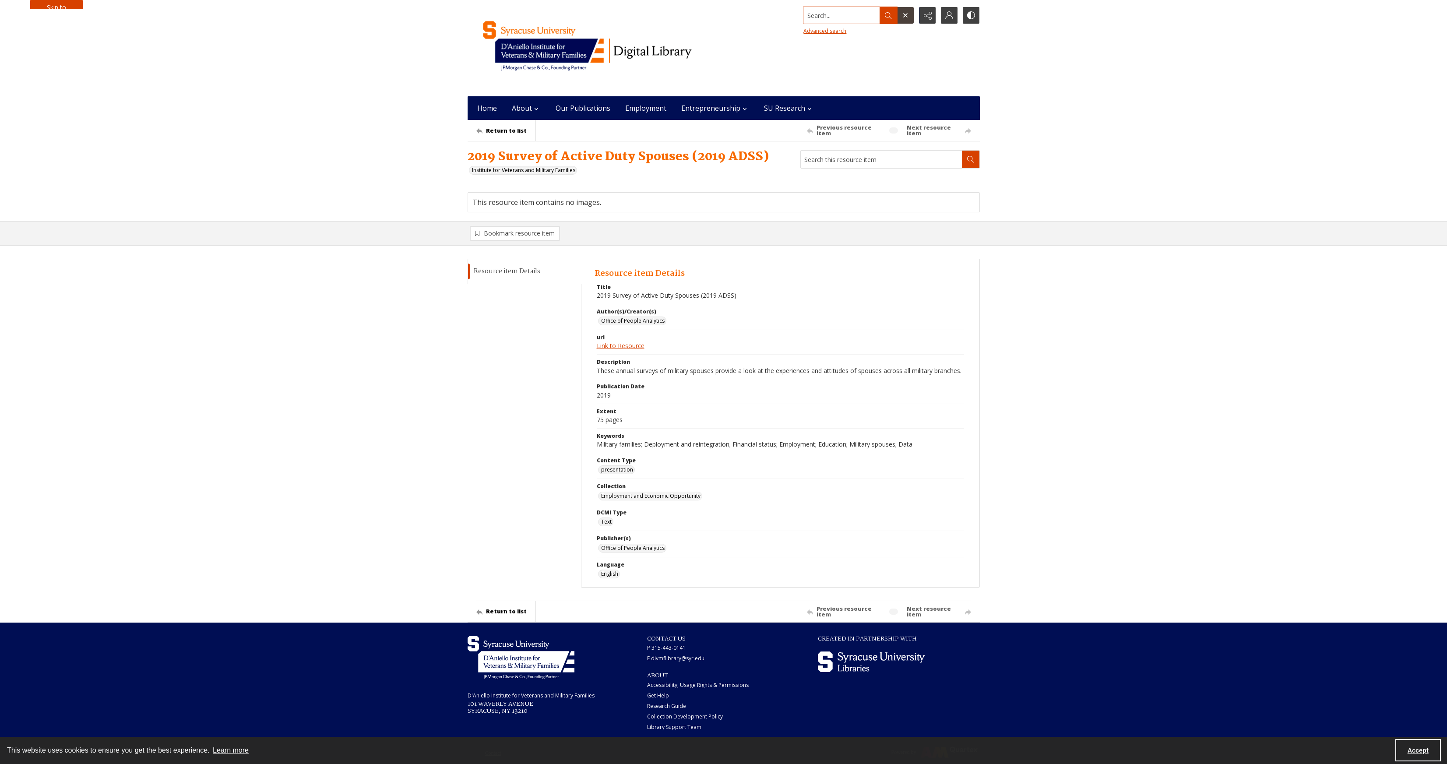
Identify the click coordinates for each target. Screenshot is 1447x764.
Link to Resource (620, 346)
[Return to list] (505, 130)
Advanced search (824, 31)
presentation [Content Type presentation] (617, 470)
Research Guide (666, 706)
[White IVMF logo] (521, 657)
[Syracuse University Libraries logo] (871, 661)
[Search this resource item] (881, 159)
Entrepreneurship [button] (715, 108)
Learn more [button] (231, 750)
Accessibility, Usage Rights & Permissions (698, 685)
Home (487, 108)
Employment (645, 108)
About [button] (526, 108)
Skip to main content (56, 6)
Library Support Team (674, 727)
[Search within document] (970, 159)
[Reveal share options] (927, 15)
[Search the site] (841, 15)
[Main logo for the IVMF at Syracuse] (607, 48)
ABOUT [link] (657, 675)
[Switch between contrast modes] (971, 15)
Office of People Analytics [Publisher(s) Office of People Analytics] (633, 548)
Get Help (658, 695)
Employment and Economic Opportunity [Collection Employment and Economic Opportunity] (651, 496)
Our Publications (583, 108)
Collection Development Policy (685, 716)
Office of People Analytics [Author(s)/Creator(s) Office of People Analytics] (633, 320)
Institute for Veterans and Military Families (523, 170)
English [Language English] (609, 573)
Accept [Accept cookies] (1418, 750)
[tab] (524, 271)
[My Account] (949, 15)
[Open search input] (905, 15)
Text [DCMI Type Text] (606, 521)
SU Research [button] (789, 108)
